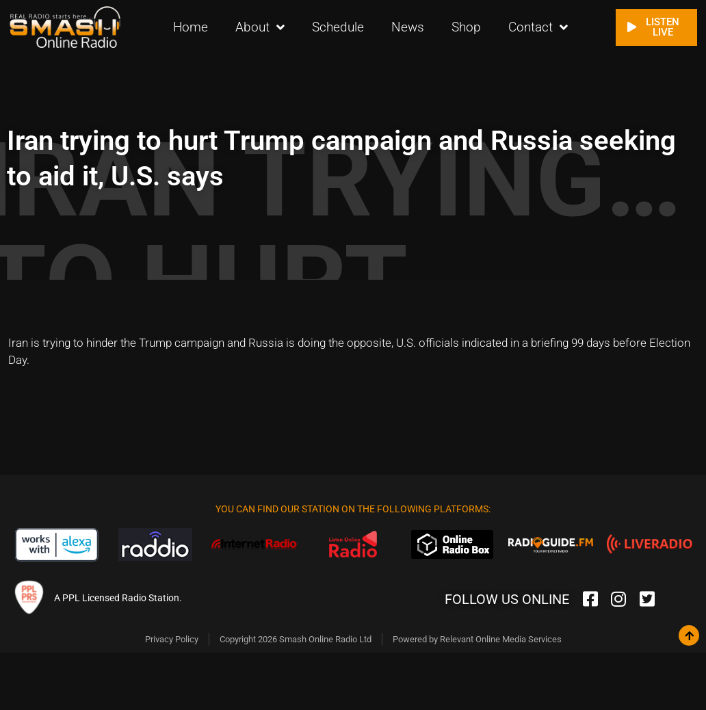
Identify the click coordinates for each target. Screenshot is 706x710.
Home (190, 27)
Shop (466, 27)
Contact (538, 27)
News (407, 27)
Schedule (338, 27)
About (260, 27)
